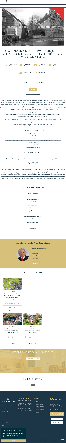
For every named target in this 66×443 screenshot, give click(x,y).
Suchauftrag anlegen (33, 359)
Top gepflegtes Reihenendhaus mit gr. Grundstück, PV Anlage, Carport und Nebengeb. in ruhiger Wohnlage (12, 296)
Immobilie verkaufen (39, 406)
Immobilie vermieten (39, 409)
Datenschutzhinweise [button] (8, 436)
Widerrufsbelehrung (41, 440)
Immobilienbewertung (40, 403)
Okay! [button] (13, 440)
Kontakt (37, 401)
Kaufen (7, 6)
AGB (34, 440)
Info (59, 6)
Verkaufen (16, 6)
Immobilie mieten (39, 407)
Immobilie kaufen (39, 404)
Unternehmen (44, 6)
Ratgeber (37, 412)
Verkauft (58, 13)
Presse (54, 6)
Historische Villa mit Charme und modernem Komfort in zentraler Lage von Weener (32, 330)
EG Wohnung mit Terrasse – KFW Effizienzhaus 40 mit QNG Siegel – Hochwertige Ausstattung (12, 330)
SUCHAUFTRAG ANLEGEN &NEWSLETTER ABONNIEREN (57, 413)
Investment (33, 6)
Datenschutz (29, 440)
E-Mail (33, 89)
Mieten (24, 6)
